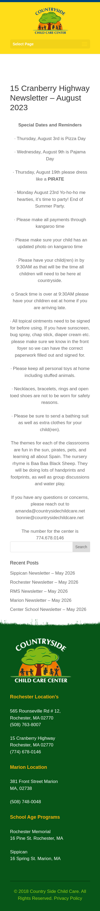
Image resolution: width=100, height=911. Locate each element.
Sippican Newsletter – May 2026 (42, 573)
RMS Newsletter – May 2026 (39, 591)
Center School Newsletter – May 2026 (48, 609)
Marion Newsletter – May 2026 (41, 600)
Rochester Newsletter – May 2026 (44, 582)
